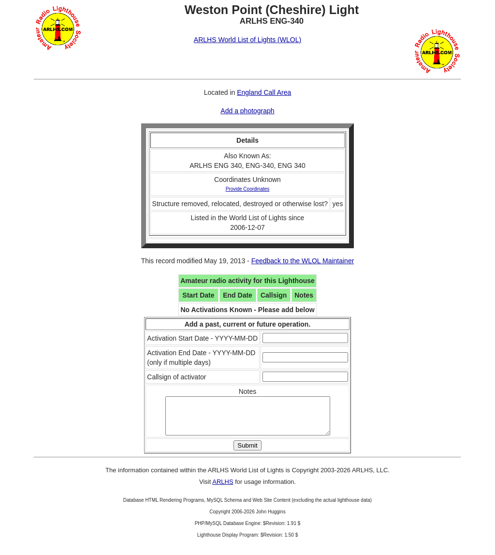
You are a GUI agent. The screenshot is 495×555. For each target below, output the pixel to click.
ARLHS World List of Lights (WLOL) (247, 40)
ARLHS (222, 489)
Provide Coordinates (248, 189)
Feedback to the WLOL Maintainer (302, 261)
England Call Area (264, 92)
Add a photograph (247, 111)
